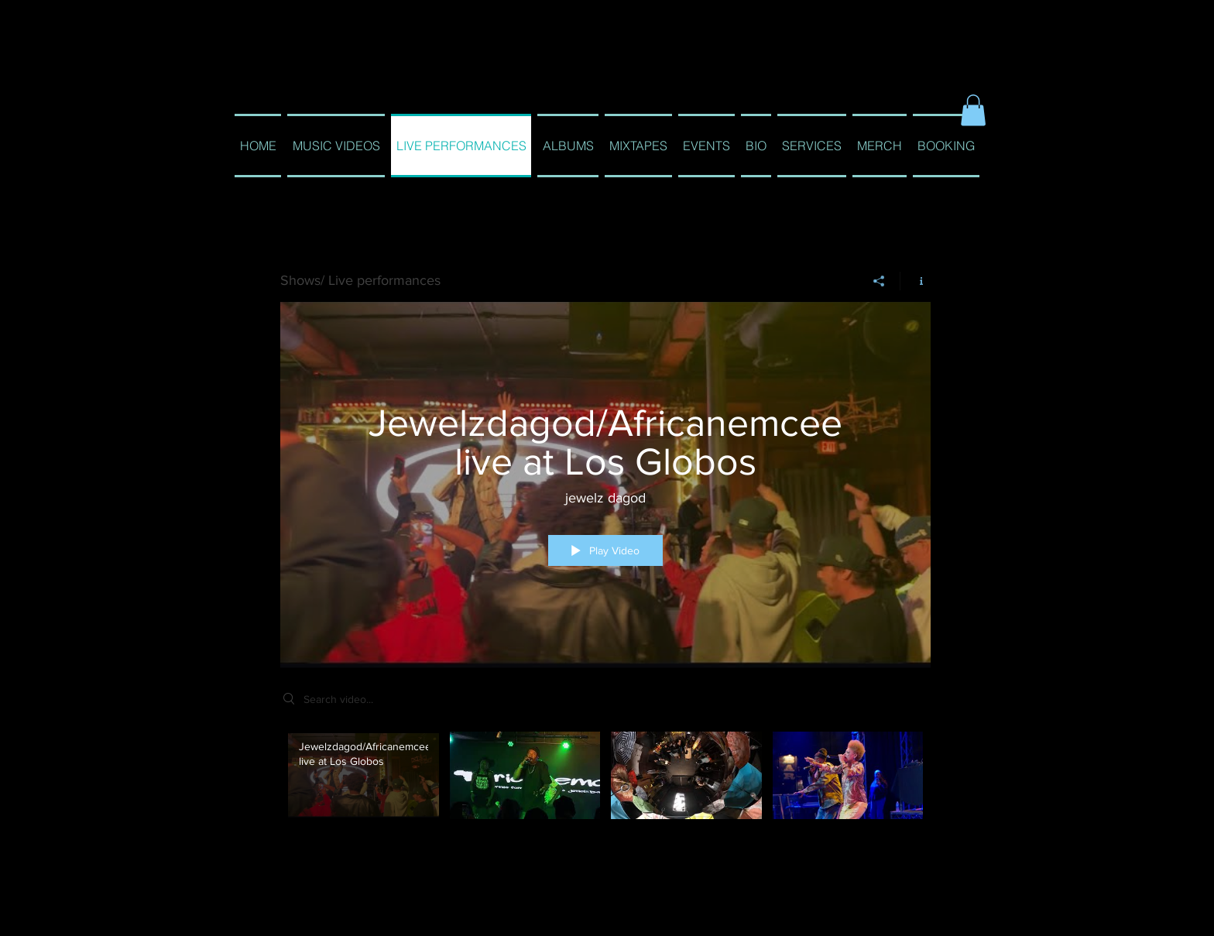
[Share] (879, 280)
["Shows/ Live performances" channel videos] (605, 793)
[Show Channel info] (915, 280)
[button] (973, 110)
